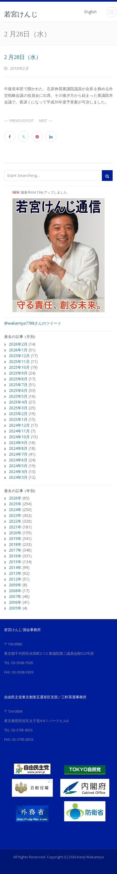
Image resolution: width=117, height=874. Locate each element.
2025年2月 (18, 413)
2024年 (15, 509)
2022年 (15, 521)
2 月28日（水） (22, 57)
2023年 (15, 515)
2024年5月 (18, 465)
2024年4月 (18, 471)
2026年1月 (18, 349)
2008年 (15, 590)
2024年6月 (18, 460)
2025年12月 (19, 355)
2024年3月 (18, 477)
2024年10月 (19, 436)
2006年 (15, 602)
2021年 (15, 527)
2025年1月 (18, 419)
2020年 (15, 532)
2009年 (15, 584)
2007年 (15, 596)
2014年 (15, 567)
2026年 (15, 498)
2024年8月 (18, 448)
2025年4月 (18, 402)
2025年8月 (18, 378)
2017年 (15, 550)
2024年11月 (19, 431)
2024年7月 (18, 454)
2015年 (15, 561)
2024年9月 (18, 442)
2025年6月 (18, 390)
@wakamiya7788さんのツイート (32, 323)
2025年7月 (18, 384)
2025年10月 (19, 367)
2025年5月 (18, 396)
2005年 (15, 608)
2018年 (15, 544)
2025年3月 (18, 407)
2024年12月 (19, 425)
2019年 (15, 538)
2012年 (15, 579)
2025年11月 (19, 361)
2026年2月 (18, 344)
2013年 (15, 573)
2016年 (15, 555)
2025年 (15, 503)
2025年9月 (18, 373)
